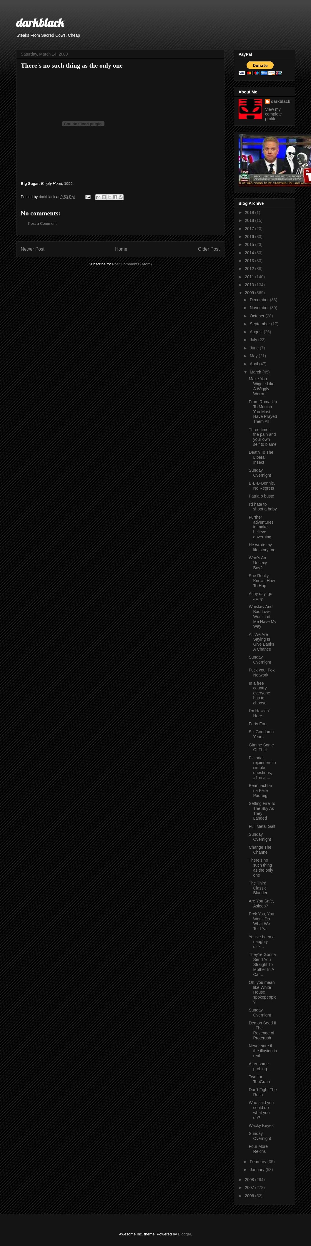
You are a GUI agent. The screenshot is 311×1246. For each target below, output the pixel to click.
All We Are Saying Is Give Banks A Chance (261, 642)
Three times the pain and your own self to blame (262, 437)
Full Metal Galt (262, 826)
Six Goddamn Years (261, 734)
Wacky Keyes (261, 1125)
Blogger (184, 1234)
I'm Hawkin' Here (259, 713)
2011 (250, 276)
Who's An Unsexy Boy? (258, 562)
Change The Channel (260, 850)
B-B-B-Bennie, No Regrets (262, 485)
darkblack (40, 22)
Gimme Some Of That (261, 747)
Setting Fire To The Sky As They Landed (262, 810)
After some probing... (259, 1066)
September (260, 323)
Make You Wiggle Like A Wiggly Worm (261, 386)
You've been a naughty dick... (262, 942)
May (254, 356)
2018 (250, 220)
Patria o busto (261, 496)
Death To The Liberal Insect (261, 457)
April (254, 363)
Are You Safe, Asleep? (261, 903)
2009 (250, 292)
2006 (250, 1195)
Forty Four (258, 723)
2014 (250, 252)
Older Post (209, 249)
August (257, 331)
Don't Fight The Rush (263, 1092)
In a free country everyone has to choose (259, 693)
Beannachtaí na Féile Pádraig (260, 790)
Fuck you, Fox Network (262, 672)
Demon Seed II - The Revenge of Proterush (262, 1030)
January (258, 1169)
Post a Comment (42, 223)
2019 (250, 212)
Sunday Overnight (260, 473)
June (255, 348)
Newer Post (33, 249)
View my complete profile (273, 114)
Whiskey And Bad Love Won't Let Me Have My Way (262, 616)
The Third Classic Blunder (258, 888)
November (260, 307)
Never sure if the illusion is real (263, 1051)
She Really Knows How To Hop (262, 580)
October (258, 316)
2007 (250, 1187)
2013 (250, 260)
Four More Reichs (258, 1149)
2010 (250, 284)
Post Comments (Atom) (132, 264)
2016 (250, 236)
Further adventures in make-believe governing (261, 527)
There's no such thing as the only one (261, 867)
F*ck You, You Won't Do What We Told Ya (261, 921)
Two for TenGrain (259, 1079)
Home (121, 249)
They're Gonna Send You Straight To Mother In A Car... (262, 964)
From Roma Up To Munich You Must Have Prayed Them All (263, 411)
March (256, 372)
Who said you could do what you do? (261, 1110)
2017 (250, 228)
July (254, 339)
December (260, 299)
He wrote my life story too (262, 547)
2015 (250, 244)
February (258, 1161)
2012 (250, 268)
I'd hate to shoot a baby (263, 507)
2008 (250, 1179)
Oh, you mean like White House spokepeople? (262, 992)
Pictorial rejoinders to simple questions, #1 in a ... (262, 768)
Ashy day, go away (260, 596)
